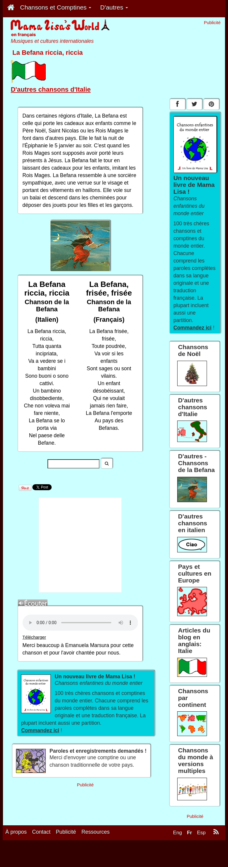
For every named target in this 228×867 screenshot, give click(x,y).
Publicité (66, 832)
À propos (16, 832)
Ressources (95, 832)
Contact (41, 832)
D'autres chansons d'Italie (51, 89)
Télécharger (34, 637)
